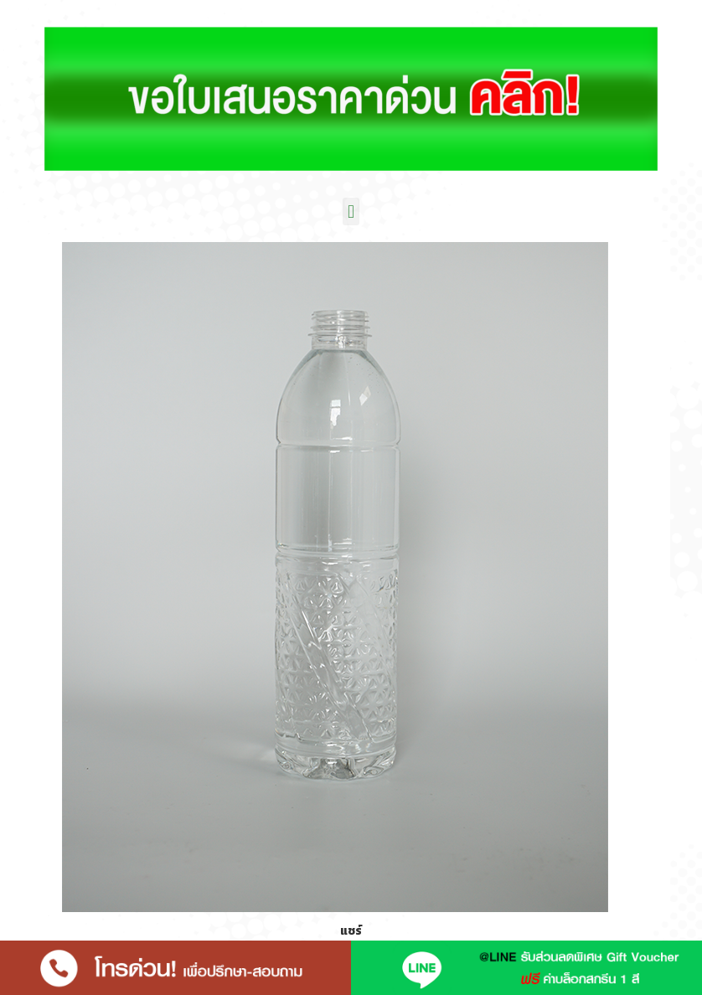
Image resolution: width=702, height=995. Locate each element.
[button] (351, 211)
